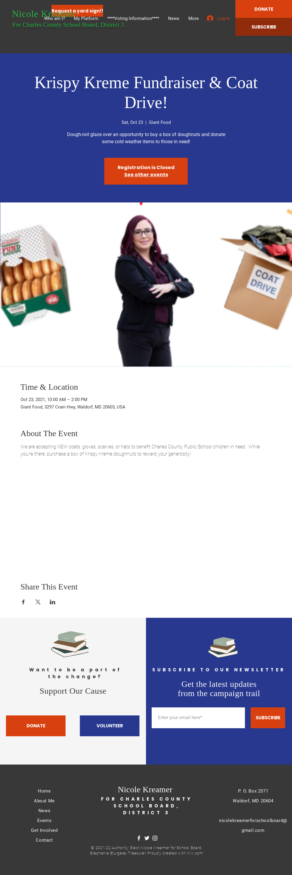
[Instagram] (155, 838)
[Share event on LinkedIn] (52, 602)
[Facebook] (139, 838)
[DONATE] (263, 9)
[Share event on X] (38, 602)
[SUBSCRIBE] (263, 27)
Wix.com (195, 853)
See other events (146, 174)
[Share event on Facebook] (23, 602)
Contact (44, 840)
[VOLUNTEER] (109, 725)
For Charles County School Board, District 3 (68, 24)
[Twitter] (147, 838)
